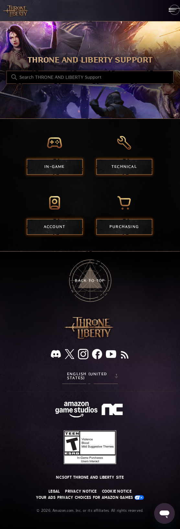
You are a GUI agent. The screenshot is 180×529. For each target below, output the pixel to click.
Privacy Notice (80, 491)
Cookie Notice (116, 491)
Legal (54, 491)
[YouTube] (111, 355)
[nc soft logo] (113, 411)
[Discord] (56, 355)
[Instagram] (83, 355)
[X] (69, 355)
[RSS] (124, 355)
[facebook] (97, 355)
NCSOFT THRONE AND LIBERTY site (90, 477)
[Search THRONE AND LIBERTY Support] (90, 77)
